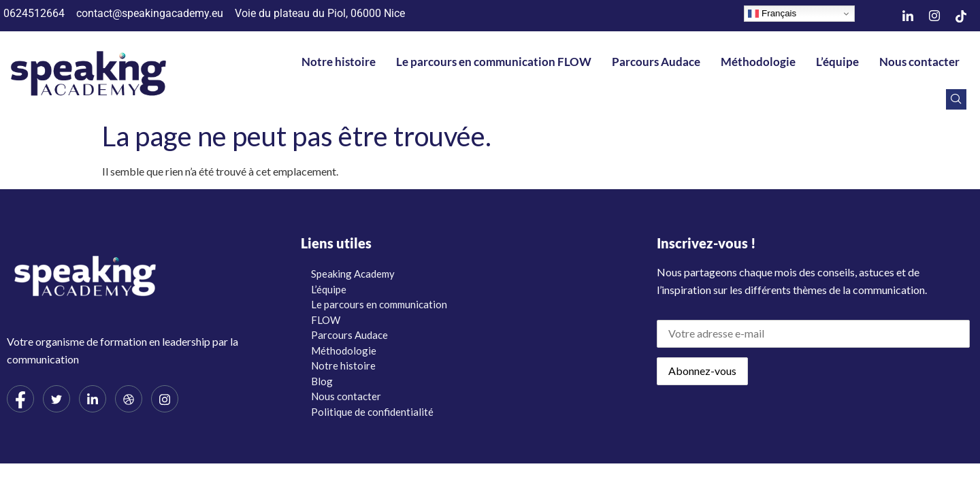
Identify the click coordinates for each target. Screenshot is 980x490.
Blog (322, 381)
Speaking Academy (353, 273)
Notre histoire (338, 61)
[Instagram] (934, 15)
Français (772, 13)
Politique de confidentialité (372, 412)
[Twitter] (56, 398)
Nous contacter (919, 61)
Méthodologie (758, 61)
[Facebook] (20, 398)
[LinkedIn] (908, 15)
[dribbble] (128, 398)
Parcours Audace (656, 61)
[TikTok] (961, 15)
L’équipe (837, 61)
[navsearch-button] (956, 99)
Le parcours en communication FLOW (493, 61)
